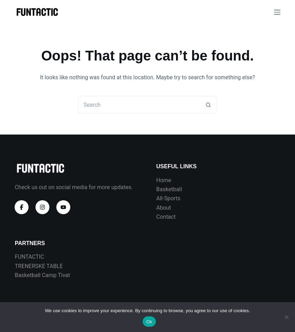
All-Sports (168, 198)
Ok (149, 321)
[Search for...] (139, 104)
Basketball (169, 189)
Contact (166, 216)
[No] (286, 317)
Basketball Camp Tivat (42, 275)
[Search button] (208, 104)
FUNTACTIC (29, 256)
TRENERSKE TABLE (39, 266)
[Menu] (277, 12)
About (163, 207)
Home (163, 180)
